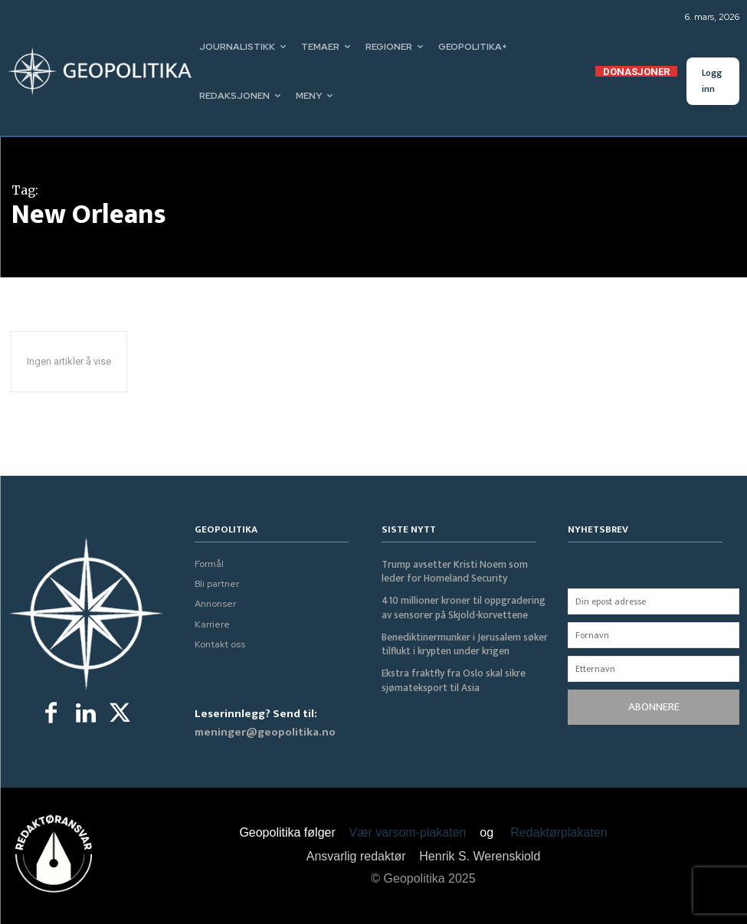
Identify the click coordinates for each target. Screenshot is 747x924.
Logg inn (712, 81)
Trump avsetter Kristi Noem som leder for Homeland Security (464, 571)
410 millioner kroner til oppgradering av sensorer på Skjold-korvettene (462, 606)
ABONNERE (654, 706)
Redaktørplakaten (558, 832)
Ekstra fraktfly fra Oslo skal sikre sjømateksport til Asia (450, 678)
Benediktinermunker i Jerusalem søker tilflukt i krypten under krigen (464, 642)
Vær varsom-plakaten (408, 832)
